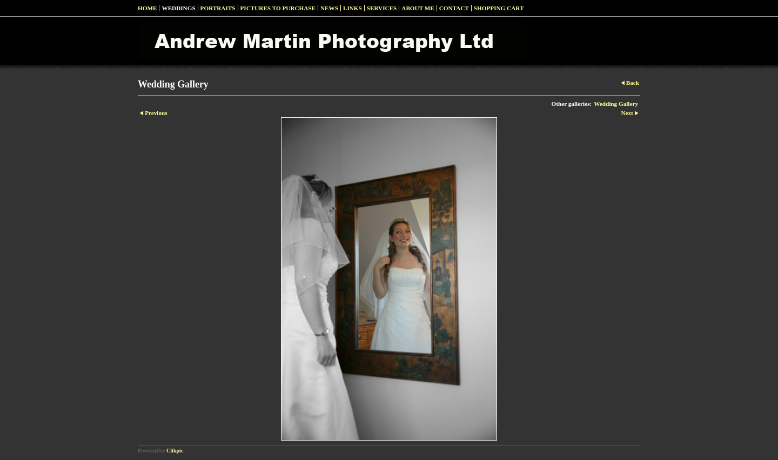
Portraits (218, 8)
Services (382, 8)
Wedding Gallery (616, 103)
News (329, 8)
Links (352, 8)
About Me (417, 8)
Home (147, 8)
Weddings (178, 8)
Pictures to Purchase (278, 8)
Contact (454, 8)
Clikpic (174, 451)
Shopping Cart (499, 8)
